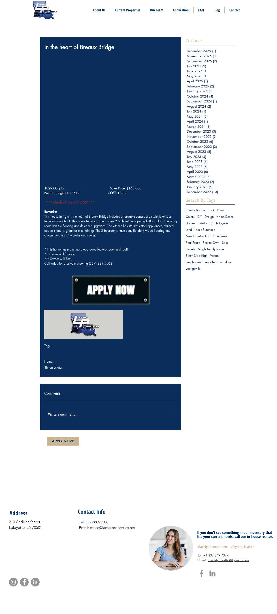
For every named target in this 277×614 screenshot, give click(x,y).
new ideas (210, 262)
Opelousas (220, 236)
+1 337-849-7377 (215, 555)
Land (189, 230)
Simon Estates (53, 367)
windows (226, 262)
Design (209, 217)
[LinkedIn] (212, 573)
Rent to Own (211, 242)
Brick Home (216, 210)
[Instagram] (13, 582)
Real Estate (51, 353)
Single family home (119, 353)
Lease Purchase (93, 353)
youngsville (193, 268)
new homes (193, 262)
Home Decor (224, 217)
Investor (203, 223)
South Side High (196, 255)
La (212, 223)
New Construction (198, 236)
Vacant (214, 255)
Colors (190, 217)
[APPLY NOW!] (63, 441)
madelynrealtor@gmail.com (228, 560)
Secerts (190, 249)
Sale (225, 242)
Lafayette (222, 223)
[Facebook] (201, 573)
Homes (49, 361)
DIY (199, 217)
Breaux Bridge (71, 353)
